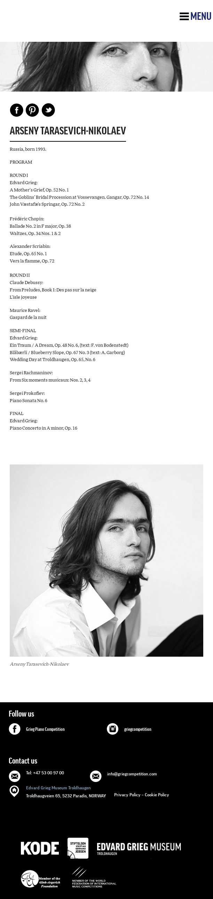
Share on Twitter (48, 110)
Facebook (17, 110)
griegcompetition (137, 729)
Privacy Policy (127, 794)
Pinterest (32, 110)
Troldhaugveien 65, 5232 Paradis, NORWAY (66, 791)
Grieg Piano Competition (45, 729)
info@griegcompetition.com (132, 774)
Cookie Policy (157, 794)
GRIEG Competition (58, 25)
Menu (201, 16)
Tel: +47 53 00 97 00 (45, 773)
